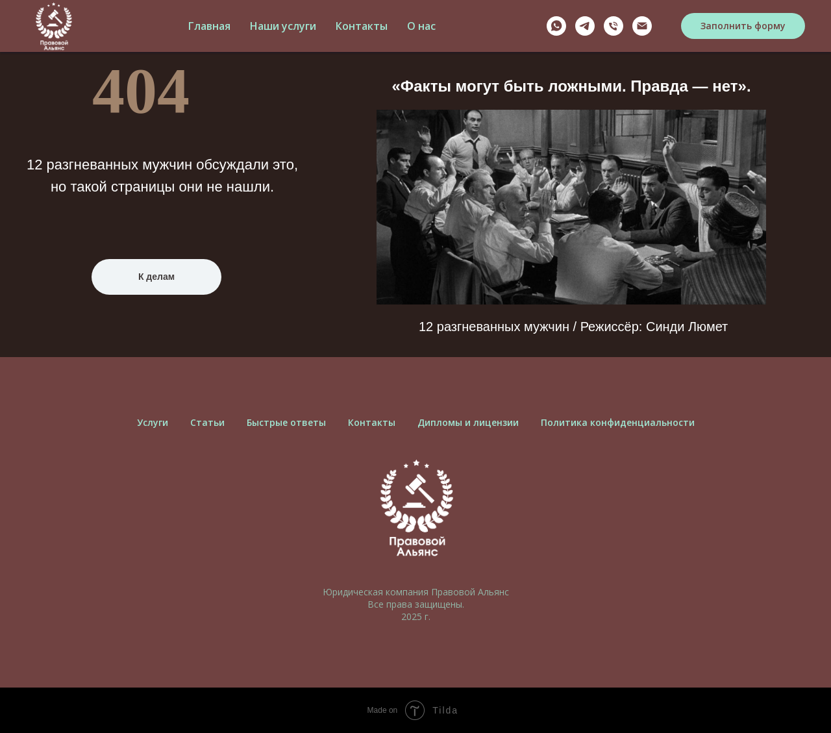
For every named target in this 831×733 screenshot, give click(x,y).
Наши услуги (283, 26)
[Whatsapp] (556, 26)
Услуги (152, 422)
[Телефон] (613, 26)
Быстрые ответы (286, 422)
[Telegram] (585, 26)
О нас (421, 26)
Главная (209, 26)
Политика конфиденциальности (618, 422)
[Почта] (642, 26)
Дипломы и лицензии (468, 422)
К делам (156, 276)
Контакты (362, 26)
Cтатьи (207, 422)
